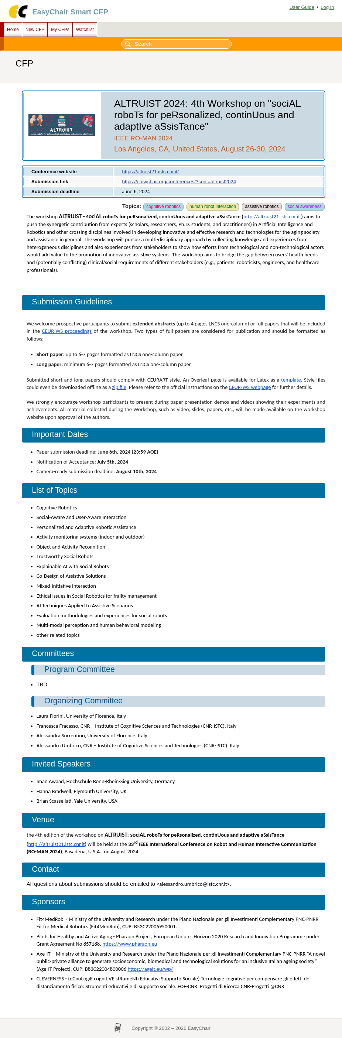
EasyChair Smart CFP (70, 12)
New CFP (34, 29)
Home (13, 29)
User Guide (302, 7)
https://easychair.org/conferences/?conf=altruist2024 (179, 181)
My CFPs (60, 29)
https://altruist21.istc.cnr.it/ (150, 171)
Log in (327, 7)
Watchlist (85, 29)
